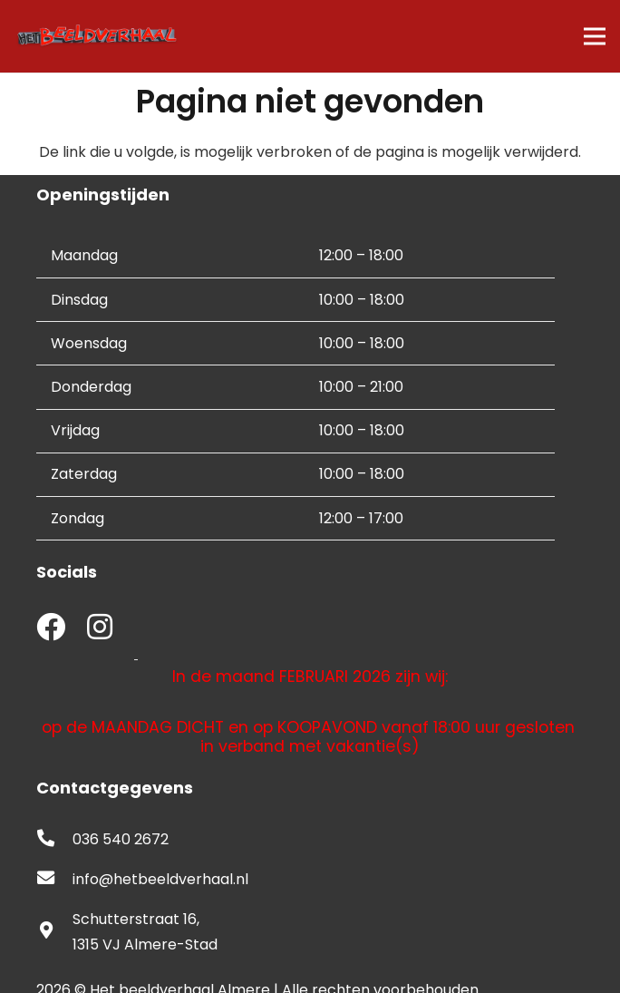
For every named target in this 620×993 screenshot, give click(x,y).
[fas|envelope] (54, 879)
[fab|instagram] (99, 629)
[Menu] (594, 36)
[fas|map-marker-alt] (54, 932)
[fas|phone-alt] (54, 839)
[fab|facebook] (50, 629)
